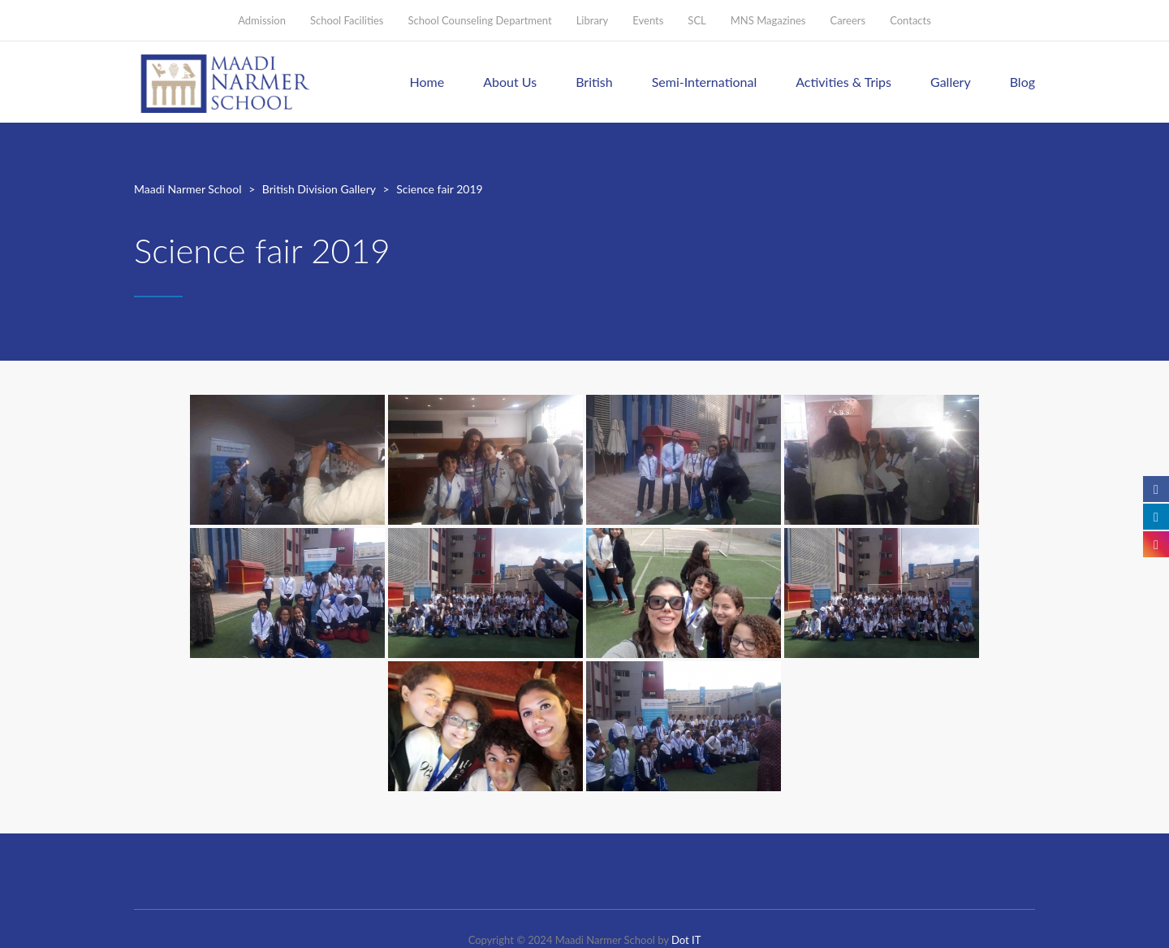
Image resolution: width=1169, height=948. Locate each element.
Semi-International (704, 81)
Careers (847, 20)
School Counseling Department (479, 20)
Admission (262, 20)
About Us (510, 81)
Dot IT (686, 939)
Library (592, 20)
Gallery (950, 81)
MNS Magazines (768, 20)
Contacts (910, 20)
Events (647, 20)
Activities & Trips (843, 81)
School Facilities (347, 20)
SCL (696, 20)
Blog (1022, 81)
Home (427, 81)
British (594, 81)
